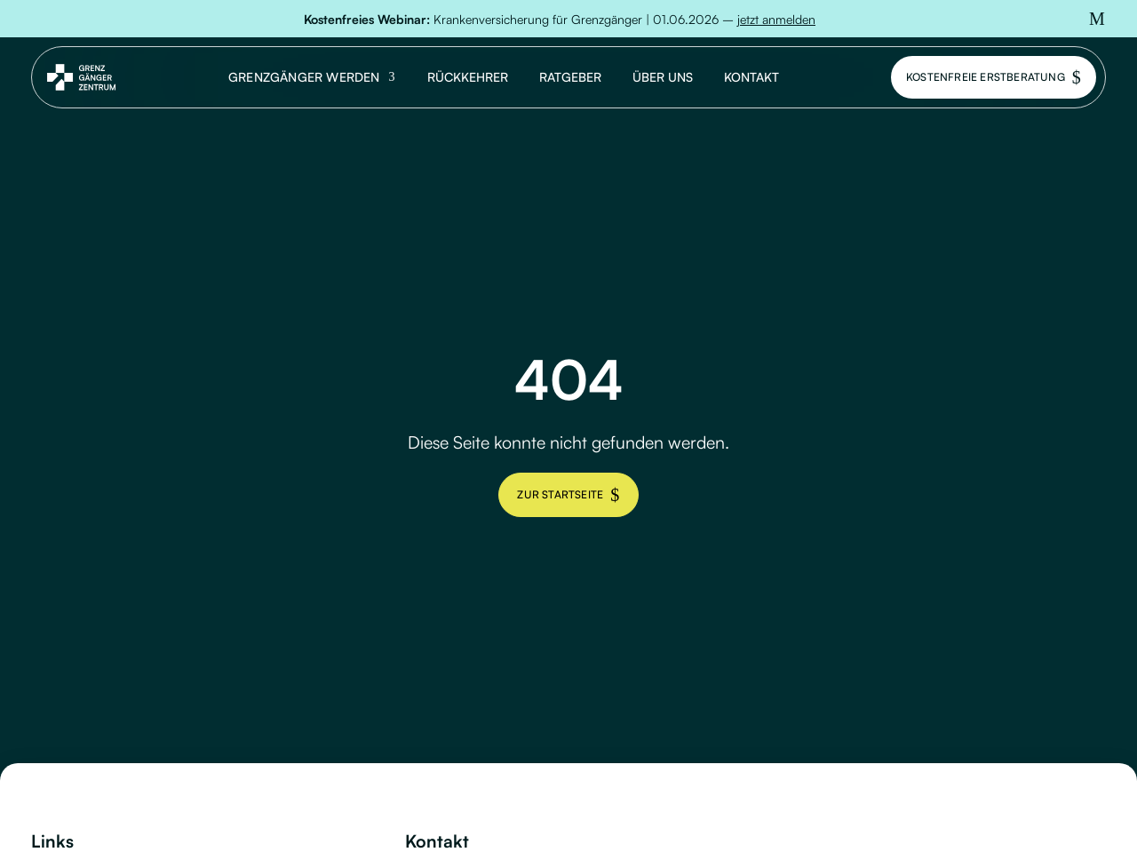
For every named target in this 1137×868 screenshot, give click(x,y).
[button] (1097, 18)
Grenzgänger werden (304, 76)
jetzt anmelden (776, 19)
